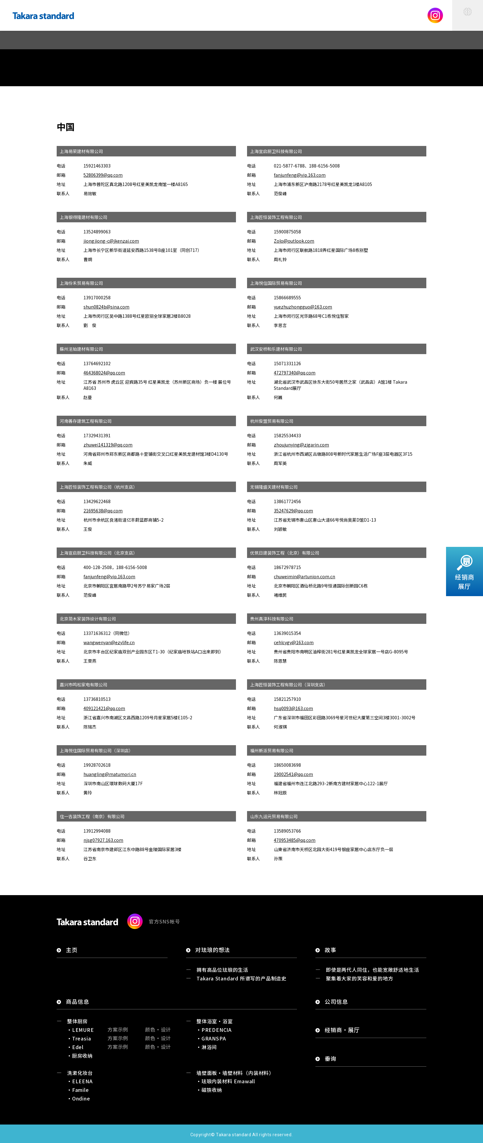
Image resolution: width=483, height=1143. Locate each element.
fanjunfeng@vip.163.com (300, 175)
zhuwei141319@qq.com (107, 445)
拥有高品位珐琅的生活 (222, 969)
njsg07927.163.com (103, 840)
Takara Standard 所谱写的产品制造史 (241, 978)
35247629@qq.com (293, 510)
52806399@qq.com (103, 175)
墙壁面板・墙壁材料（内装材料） (235, 1072)
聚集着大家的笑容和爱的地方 (359, 978)
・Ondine (78, 1098)
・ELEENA (80, 1081)
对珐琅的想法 (212, 950)
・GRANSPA (211, 1038)
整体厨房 (77, 1021)
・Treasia (79, 1038)
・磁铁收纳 (209, 1089)
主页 (72, 950)
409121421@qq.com (104, 708)
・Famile (78, 1089)
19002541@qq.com (293, 774)
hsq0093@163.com (293, 708)
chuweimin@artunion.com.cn (304, 576)
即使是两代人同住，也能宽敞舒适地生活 (372, 969)
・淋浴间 (206, 1047)
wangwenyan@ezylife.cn (109, 642)
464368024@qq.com (104, 373)
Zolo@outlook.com (294, 241)
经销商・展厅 (342, 1030)
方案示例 (118, 1029)
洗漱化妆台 (80, 1072)
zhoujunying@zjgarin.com (301, 445)
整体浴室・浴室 (215, 1021)
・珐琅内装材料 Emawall (225, 1081)
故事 (330, 950)
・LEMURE (80, 1029)
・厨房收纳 (80, 1055)
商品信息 (77, 1001)
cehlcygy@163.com (294, 642)
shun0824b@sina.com (106, 307)
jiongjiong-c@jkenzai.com (111, 241)
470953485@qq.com (294, 840)
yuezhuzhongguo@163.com (303, 307)
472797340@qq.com (294, 373)
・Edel (75, 1047)
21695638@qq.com (103, 510)
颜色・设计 (158, 1029)
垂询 (330, 1058)
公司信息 (336, 1001)
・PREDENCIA (214, 1029)
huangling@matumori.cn (109, 774)
